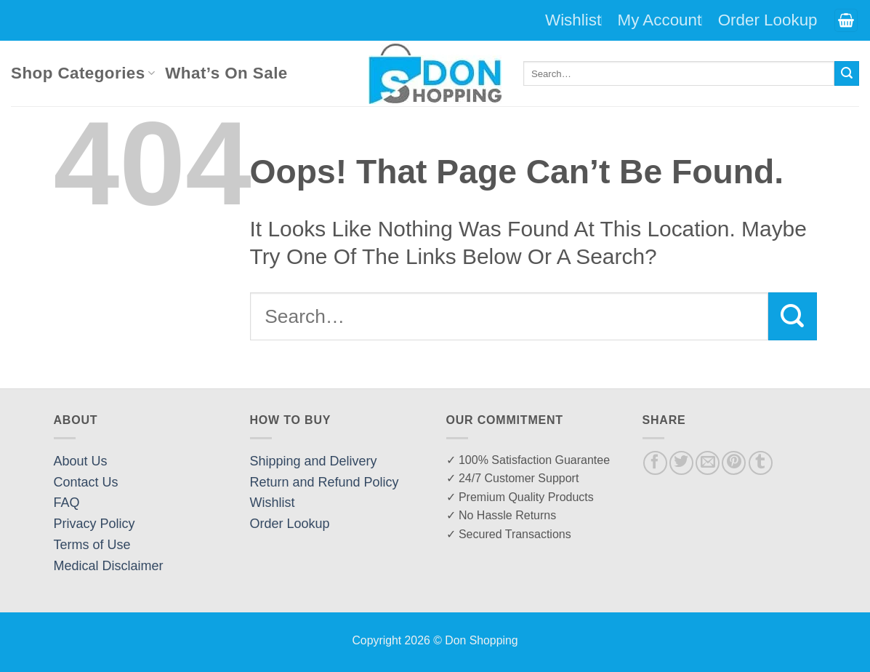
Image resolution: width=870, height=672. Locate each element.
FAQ (67, 502)
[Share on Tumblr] (761, 463)
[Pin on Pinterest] (734, 463)
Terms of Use (92, 544)
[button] (846, 21)
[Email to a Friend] (708, 463)
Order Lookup (768, 20)
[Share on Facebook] (655, 463)
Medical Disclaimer (109, 566)
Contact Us (86, 482)
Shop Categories (83, 73)
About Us (81, 461)
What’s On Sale (226, 73)
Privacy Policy (94, 523)
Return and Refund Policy (324, 482)
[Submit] (846, 73)
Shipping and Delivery (313, 461)
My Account (660, 20)
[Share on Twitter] (681, 463)
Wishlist (573, 20)
